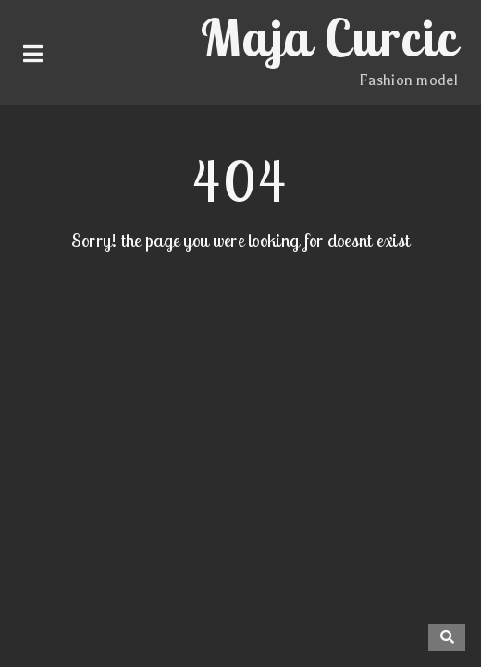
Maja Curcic (329, 37)
